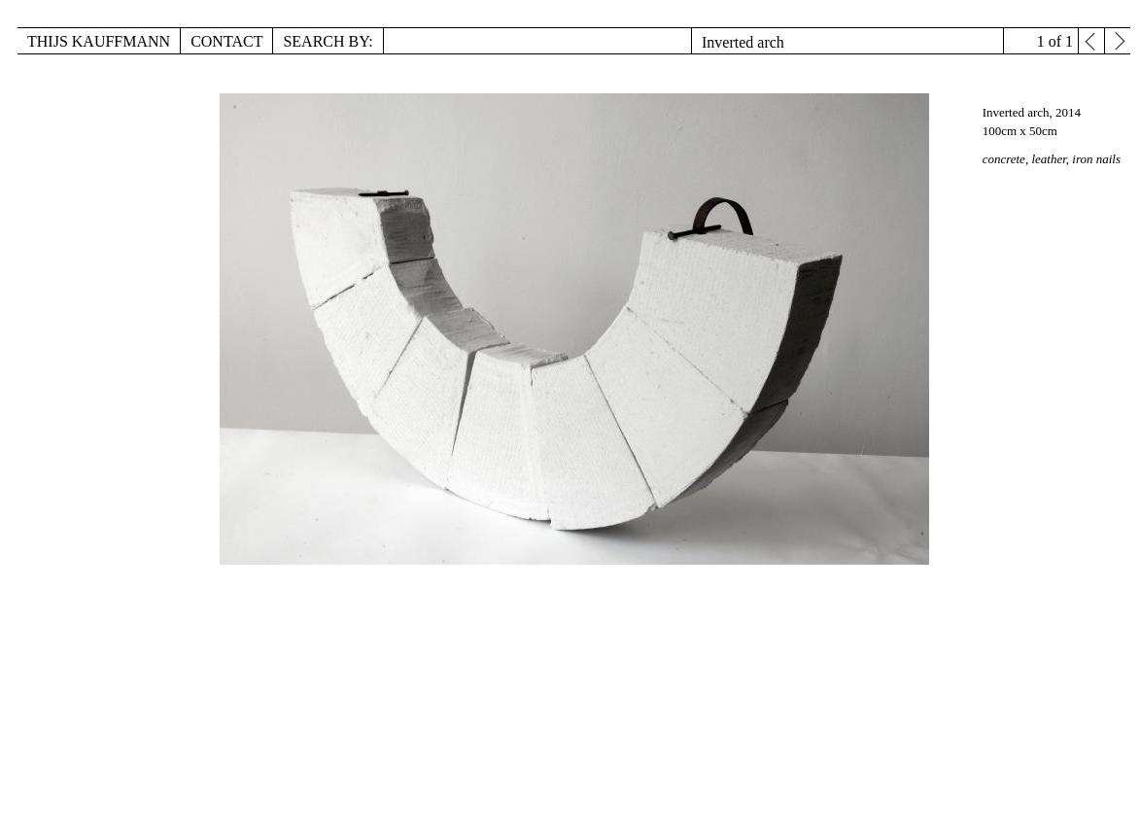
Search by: (327, 41)
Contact (226, 41)
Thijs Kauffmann (98, 41)
